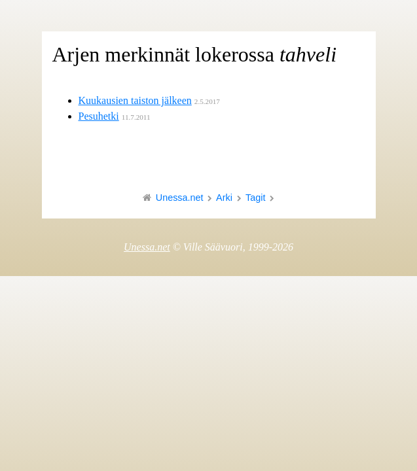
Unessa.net (180, 197)
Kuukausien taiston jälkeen (135, 100)
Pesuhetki (99, 116)
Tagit (255, 197)
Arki (224, 197)
